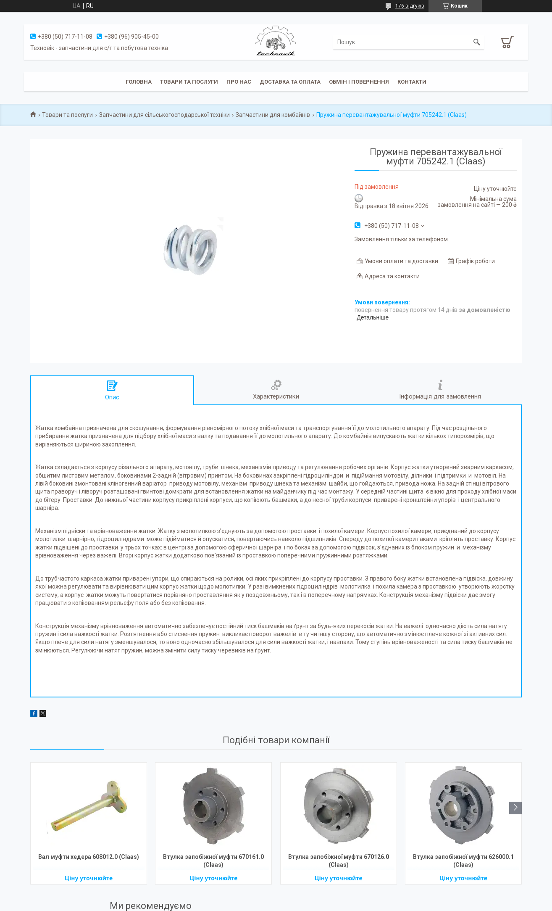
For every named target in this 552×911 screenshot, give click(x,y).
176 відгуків (409, 6)
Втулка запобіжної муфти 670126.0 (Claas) (338, 860)
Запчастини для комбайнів (273, 114)
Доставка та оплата (290, 82)
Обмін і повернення (359, 82)
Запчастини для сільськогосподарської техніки (164, 114)
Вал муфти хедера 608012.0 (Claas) (88, 856)
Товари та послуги (189, 82)
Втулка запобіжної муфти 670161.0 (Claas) (213, 860)
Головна (139, 82)
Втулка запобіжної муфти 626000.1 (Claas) (463, 860)
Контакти (411, 82)
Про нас (238, 82)
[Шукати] (477, 42)
